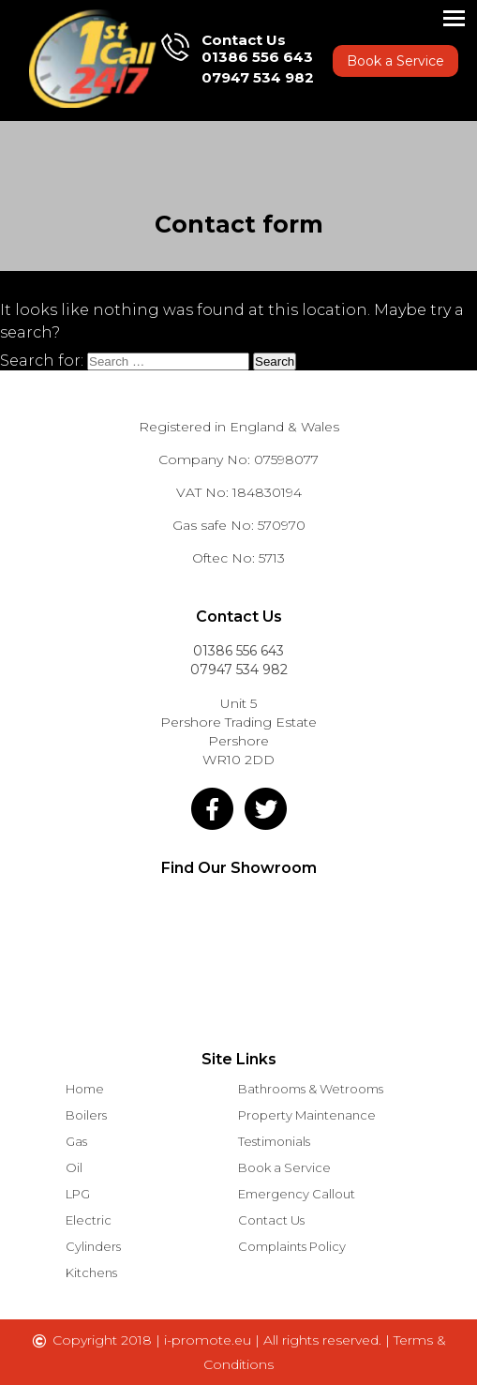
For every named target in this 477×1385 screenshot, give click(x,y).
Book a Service (395, 61)
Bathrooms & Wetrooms (310, 1088)
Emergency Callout (296, 1193)
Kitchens (91, 1272)
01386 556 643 (257, 57)
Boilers (86, 1114)
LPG (78, 1193)
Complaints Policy (292, 1246)
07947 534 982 (257, 77)
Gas (76, 1141)
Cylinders (93, 1246)
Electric (89, 1219)
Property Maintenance (307, 1114)
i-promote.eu (209, 1340)
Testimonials (274, 1141)
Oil (74, 1167)
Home (85, 1088)
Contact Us (271, 1219)
